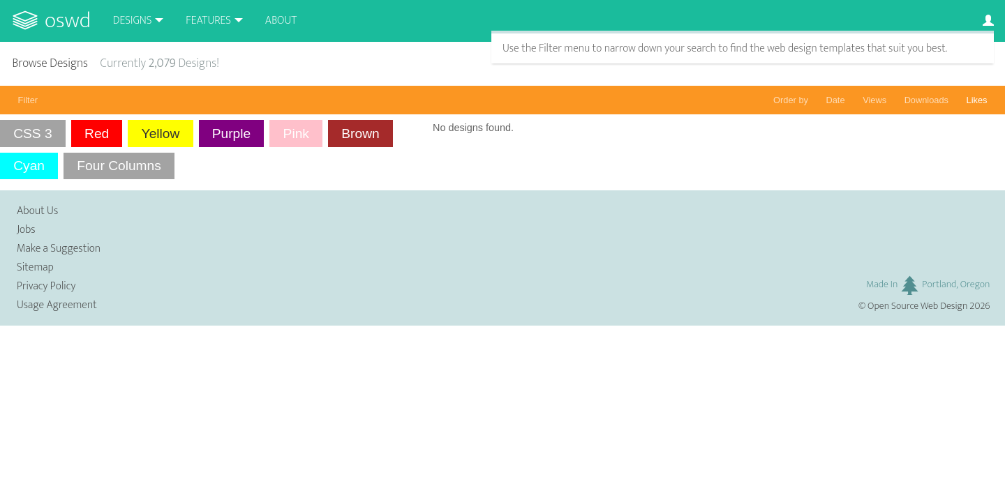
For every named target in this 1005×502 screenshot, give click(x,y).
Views (874, 100)
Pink (296, 133)
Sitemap (35, 267)
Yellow (161, 133)
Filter (28, 100)
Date (835, 100)
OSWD (68, 20)
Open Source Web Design (917, 306)
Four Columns (119, 165)
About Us (37, 210)
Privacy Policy (46, 286)
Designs (132, 20)
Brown (360, 133)
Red (96, 133)
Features (208, 20)
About (281, 20)
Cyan (29, 165)
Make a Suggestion (58, 248)
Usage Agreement (57, 305)
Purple (231, 133)
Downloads (926, 100)
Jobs (26, 229)
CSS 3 (32, 133)
